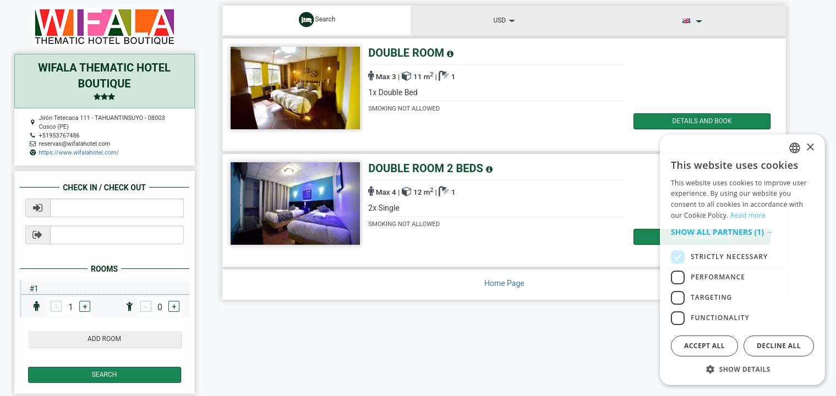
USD (504, 20)
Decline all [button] (779, 345)
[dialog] (742, 259)
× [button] (810, 148)
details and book (680, 121)
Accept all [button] (704, 345)
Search (104, 374)
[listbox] (794, 147)
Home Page (504, 283)
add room (104, 339)
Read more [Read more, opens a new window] (748, 215)
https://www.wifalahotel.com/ (79, 152)
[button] (742, 232)
